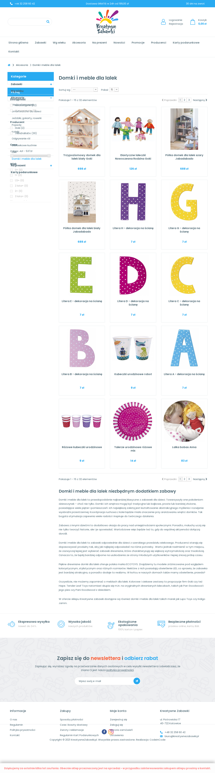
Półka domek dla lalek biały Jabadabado (81, 229)
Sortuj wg (64, 90)
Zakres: (14, 245)
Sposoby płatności (71, 719)
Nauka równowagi (23, 104)
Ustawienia (117, 735)
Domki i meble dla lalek (27, 159)
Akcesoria (79, 43)
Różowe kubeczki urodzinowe (82, 447)
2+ (18, 285)
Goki (20, 221)
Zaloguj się (116, 724)
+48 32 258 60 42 (175, 732)
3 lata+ (21, 290)
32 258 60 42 (25, 3)
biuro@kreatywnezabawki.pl (182, 736)
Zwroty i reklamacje (72, 730)
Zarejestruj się (118, 719)
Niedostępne (26, 199)
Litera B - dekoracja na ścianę (82, 374)
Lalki (14, 152)
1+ (18, 269)
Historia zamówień (121, 730)
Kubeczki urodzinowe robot (133, 374)
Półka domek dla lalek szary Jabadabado (184, 156)
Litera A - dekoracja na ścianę (184, 374)
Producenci (158, 43)
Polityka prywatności (22, 730)
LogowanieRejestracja (176, 21)
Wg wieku (59, 43)
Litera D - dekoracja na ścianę (133, 302)
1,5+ (19, 274)
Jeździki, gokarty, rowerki (27, 118)
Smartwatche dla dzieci (26, 111)
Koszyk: (202, 21)
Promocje (138, 43)
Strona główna (18, 43)
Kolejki (15, 131)
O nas (13, 719)
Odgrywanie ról (21, 138)
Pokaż (104, 90)
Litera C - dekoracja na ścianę (184, 302)
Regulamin (16, 724)
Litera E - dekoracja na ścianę (82, 301)
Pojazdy (16, 125)
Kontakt (13, 51)
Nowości (119, 43)
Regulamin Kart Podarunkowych (79, 735)
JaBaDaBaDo (26, 227)
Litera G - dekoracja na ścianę (184, 229)
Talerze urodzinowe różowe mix (133, 448)
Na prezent (99, 43)
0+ (19, 263)
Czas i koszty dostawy (73, 724)
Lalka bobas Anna (184, 447)
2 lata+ (21, 279)
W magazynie (25, 204)
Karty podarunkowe (186, 43)
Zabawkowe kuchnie (24, 145)
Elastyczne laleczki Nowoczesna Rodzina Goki (133, 156)
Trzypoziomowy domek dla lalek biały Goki (81, 156)
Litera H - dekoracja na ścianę (133, 228)
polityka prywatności (120, 670)
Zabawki (40, 43)
